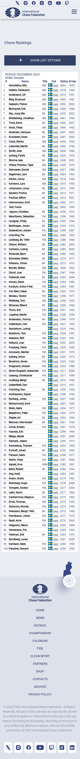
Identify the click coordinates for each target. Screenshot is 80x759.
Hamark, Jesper (18, 441)
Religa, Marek (16, 436)
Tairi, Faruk (15, 207)
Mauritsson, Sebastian (21, 216)
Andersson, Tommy (20, 319)
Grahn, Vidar (16, 459)
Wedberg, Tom (17, 300)
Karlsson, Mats (17, 544)
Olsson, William (17, 244)
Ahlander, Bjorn (17, 253)
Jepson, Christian (19, 211)
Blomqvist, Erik (17, 108)
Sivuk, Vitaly (16, 127)
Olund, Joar (15, 272)
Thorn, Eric (15, 310)
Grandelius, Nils (18, 85)
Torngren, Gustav (18, 487)
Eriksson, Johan (18, 263)
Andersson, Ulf (17, 94)
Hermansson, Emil (19, 202)
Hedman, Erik (16, 534)
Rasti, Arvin (15, 520)
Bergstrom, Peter (18, 413)
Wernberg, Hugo (18, 483)
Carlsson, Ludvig (18, 249)
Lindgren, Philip (17, 221)
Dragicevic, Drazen (19, 366)
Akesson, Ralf (16, 338)
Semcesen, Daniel (19, 169)
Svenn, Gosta (16, 478)
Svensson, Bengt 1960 (21, 511)
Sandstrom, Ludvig (19, 328)
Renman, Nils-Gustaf (20, 422)
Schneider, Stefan (18, 258)
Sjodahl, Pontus (18, 193)
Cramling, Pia (16, 235)
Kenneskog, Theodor (20, 445)
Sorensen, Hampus (20, 132)
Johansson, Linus (19, 188)
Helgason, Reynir (18, 525)
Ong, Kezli (14, 473)
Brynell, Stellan (17, 267)
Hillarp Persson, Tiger (21, 165)
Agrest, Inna (15, 464)
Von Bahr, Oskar (18, 291)
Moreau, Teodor (17, 296)
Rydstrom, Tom (17, 333)
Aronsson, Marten (19, 352)
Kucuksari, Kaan (18, 136)
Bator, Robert (16, 469)
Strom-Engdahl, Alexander (24, 370)
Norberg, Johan (18, 398)
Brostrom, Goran (18, 361)
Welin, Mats (15, 408)
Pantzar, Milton (17, 197)
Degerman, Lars (18, 174)
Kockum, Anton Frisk (21, 286)
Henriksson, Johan (19, 515)
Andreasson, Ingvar (20, 394)
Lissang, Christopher (20, 375)
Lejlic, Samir (15, 492)
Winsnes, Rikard (18, 305)
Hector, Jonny (17, 179)
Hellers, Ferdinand (19, 90)
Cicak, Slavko (16, 141)
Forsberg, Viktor (18, 347)
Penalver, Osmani (19, 548)
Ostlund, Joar (16, 342)
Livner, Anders (17, 427)
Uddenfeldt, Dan (18, 384)
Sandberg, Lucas (18, 539)
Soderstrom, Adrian (20, 230)
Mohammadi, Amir (19, 403)
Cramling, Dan (17, 389)
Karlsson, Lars (17, 183)
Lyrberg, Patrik (17, 155)
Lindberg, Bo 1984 (19, 239)
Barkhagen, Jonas (19, 225)
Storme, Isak (16, 160)
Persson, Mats (17, 455)
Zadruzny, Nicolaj (19, 506)
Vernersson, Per (18, 529)
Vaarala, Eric (16, 431)
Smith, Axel (15, 151)
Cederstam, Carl (18, 324)
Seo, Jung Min (17, 113)
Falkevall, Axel (17, 277)
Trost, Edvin (15, 122)
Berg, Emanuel (17, 99)
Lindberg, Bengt (17, 380)
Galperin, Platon (18, 104)
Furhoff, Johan (17, 450)
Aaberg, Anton (17, 356)
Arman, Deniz (16, 282)
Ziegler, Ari (14, 417)
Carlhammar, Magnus (21, 497)
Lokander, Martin (18, 146)
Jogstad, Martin (18, 314)
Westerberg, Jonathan (21, 118)
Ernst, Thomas (17, 501)
